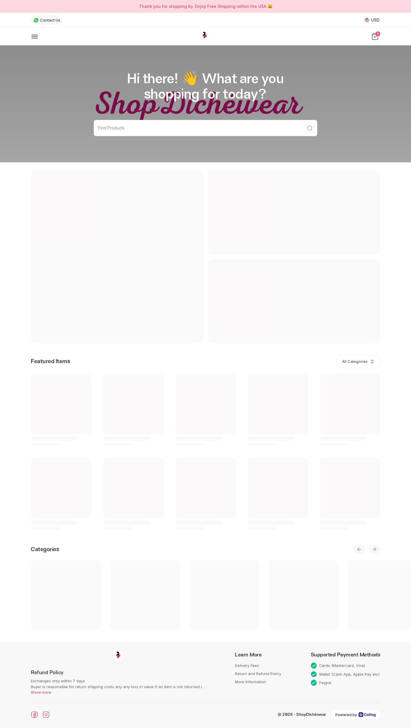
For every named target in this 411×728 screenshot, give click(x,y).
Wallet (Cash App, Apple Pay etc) (345, 674)
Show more (41, 692)
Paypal (321, 683)
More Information (250, 681)
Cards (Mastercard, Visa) (338, 666)
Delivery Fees (247, 665)
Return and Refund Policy (258, 673)
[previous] (359, 549)
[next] (374, 549)
